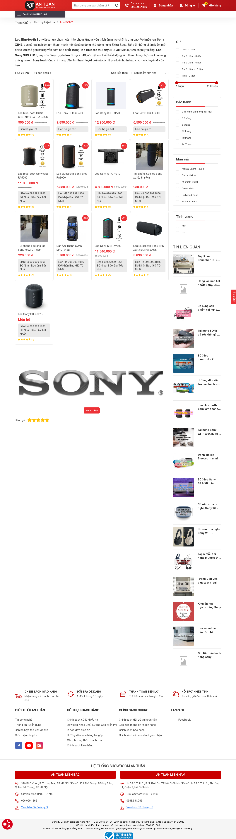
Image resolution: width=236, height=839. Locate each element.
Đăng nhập (163, 5)
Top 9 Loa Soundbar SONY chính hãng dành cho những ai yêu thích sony (209, 258)
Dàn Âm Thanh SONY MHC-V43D (69, 247)
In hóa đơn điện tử (78, 730)
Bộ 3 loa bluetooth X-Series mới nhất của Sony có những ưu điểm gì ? (209, 357)
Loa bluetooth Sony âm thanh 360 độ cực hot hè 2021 (208, 407)
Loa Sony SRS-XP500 (70, 113)
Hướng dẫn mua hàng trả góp (85, 735)
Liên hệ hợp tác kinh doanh (31, 730)
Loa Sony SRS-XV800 (108, 245)
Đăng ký (187, 5)
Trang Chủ (21, 22)
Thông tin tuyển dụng (28, 724)
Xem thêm (92, 410)
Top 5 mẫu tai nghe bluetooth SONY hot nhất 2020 (208, 556)
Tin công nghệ (23, 719)
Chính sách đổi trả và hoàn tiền (138, 719)
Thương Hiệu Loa (44, 22)
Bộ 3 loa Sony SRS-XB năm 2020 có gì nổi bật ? (209, 481)
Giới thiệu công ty (26, 735)
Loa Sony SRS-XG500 (146, 113)
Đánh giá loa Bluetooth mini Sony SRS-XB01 (208, 457)
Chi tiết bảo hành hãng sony (209, 655)
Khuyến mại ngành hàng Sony (209, 605)
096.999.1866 (139, 6)
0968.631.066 (134, 800)
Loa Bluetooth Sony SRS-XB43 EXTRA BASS (149, 247)
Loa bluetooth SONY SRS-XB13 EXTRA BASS (33, 115)
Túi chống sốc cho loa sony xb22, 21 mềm (31, 247)
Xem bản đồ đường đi (34, 807)
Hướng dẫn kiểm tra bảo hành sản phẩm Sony (209, 382)
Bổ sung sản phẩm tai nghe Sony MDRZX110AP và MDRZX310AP (208, 308)
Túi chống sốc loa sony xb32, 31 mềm (147, 175)
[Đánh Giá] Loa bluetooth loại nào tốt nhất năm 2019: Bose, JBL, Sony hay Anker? (208, 581)
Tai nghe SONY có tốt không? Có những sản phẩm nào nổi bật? (209, 333)
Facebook (184, 719)
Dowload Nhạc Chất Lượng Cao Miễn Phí (92, 724)
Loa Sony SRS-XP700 (108, 113)
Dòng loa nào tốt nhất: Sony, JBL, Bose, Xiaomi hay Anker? (209, 283)
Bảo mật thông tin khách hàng (137, 724)
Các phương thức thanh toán (85, 740)
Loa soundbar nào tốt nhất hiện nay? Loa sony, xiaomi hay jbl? (209, 630)
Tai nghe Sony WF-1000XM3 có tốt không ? (208, 432)
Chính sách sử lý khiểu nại (82, 719)
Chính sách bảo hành (132, 730)
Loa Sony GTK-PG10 (107, 173)
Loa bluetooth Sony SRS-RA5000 (34, 175)
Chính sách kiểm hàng (80, 745)
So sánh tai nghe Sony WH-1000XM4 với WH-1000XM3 (209, 531)
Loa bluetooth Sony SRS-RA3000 (72, 175)
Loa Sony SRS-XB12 (30, 314)
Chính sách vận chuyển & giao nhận (140, 735)
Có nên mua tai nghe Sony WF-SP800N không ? (208, 506)
